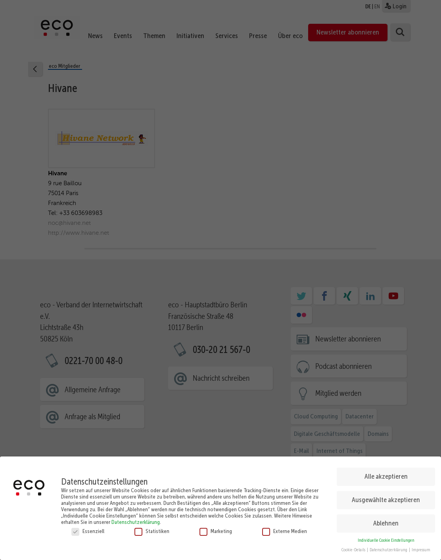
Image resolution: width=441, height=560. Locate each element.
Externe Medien (284, 528)
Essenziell (87, 528)
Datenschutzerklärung (135, 519)
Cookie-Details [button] (353, 547)
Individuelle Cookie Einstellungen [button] (386, 537)
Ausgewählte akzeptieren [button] (386, 497)
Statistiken (151, 528)
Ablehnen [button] (386, 521)
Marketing (215, 528)
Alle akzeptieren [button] (386, 474)
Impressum (421, 547)
